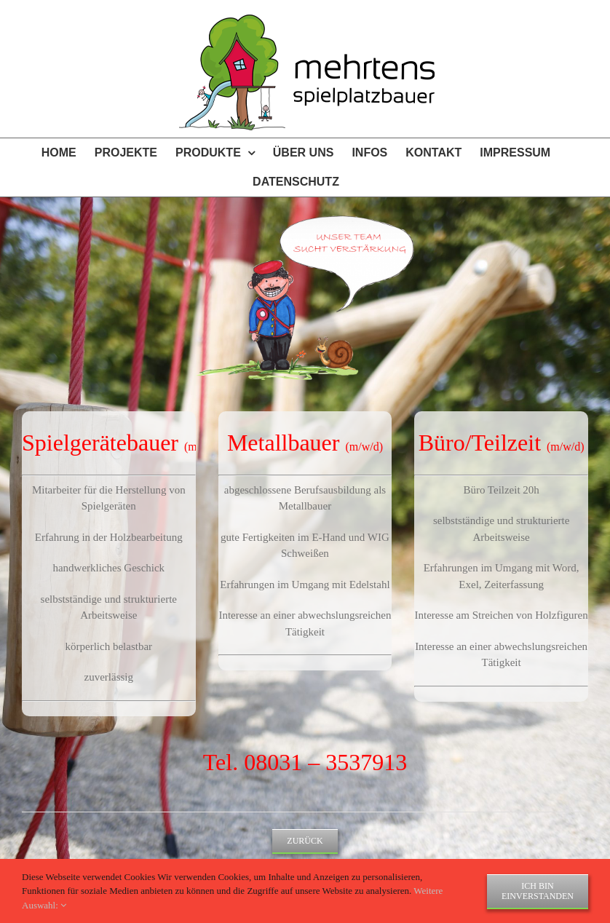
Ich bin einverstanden (538, 891)
